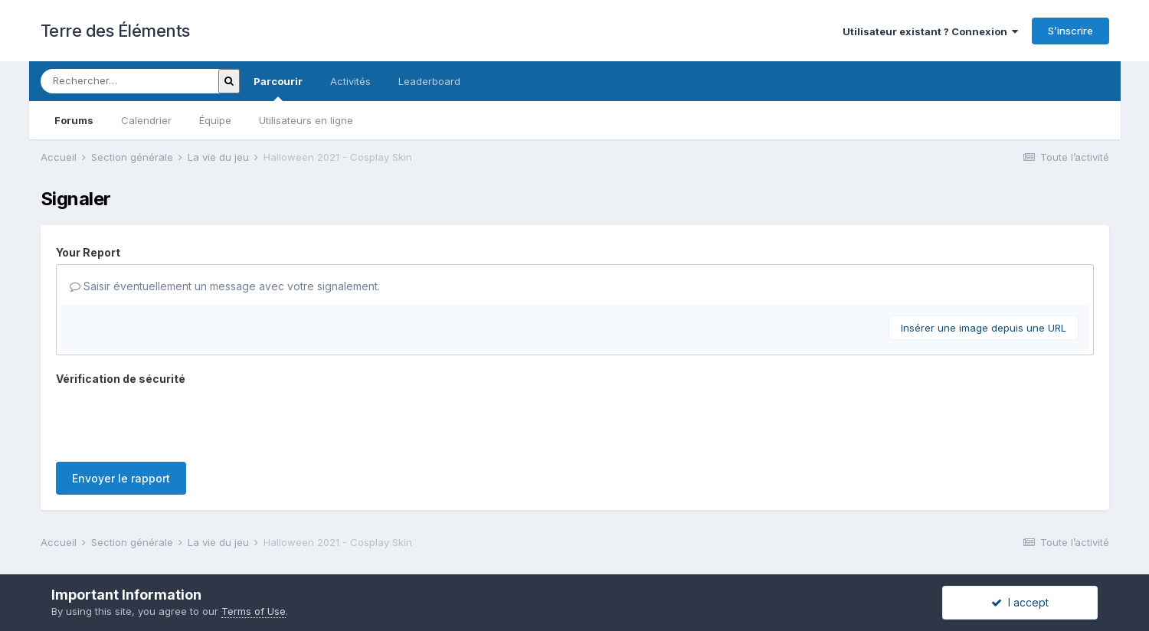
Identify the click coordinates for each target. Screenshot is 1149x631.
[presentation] (172, 420)
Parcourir (278, 88)
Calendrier (146, 120)
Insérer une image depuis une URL (983, 328)
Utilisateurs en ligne (306, 120)
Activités (350, 81)
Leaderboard (429, 81)
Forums (73, 120)
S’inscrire (1070, 31)
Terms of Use (253, 611)
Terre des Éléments (115, 31)
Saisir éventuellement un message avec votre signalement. (225, 286)
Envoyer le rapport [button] (121, 478)
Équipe (215, 120)
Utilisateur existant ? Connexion (930, 31)
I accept (1020, 602)
